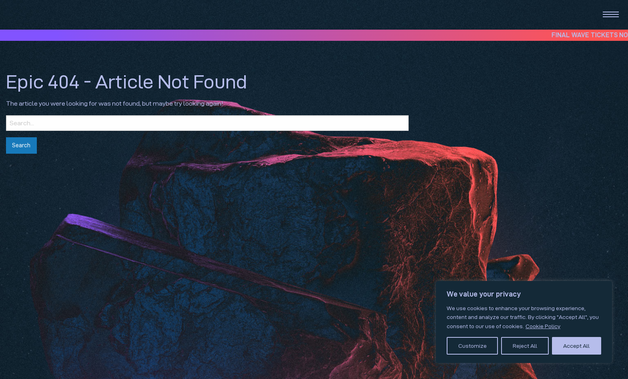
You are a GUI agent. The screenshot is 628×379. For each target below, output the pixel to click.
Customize (472, 346)
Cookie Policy (543, 326)
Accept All (576, 346)
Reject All (525, 346)
